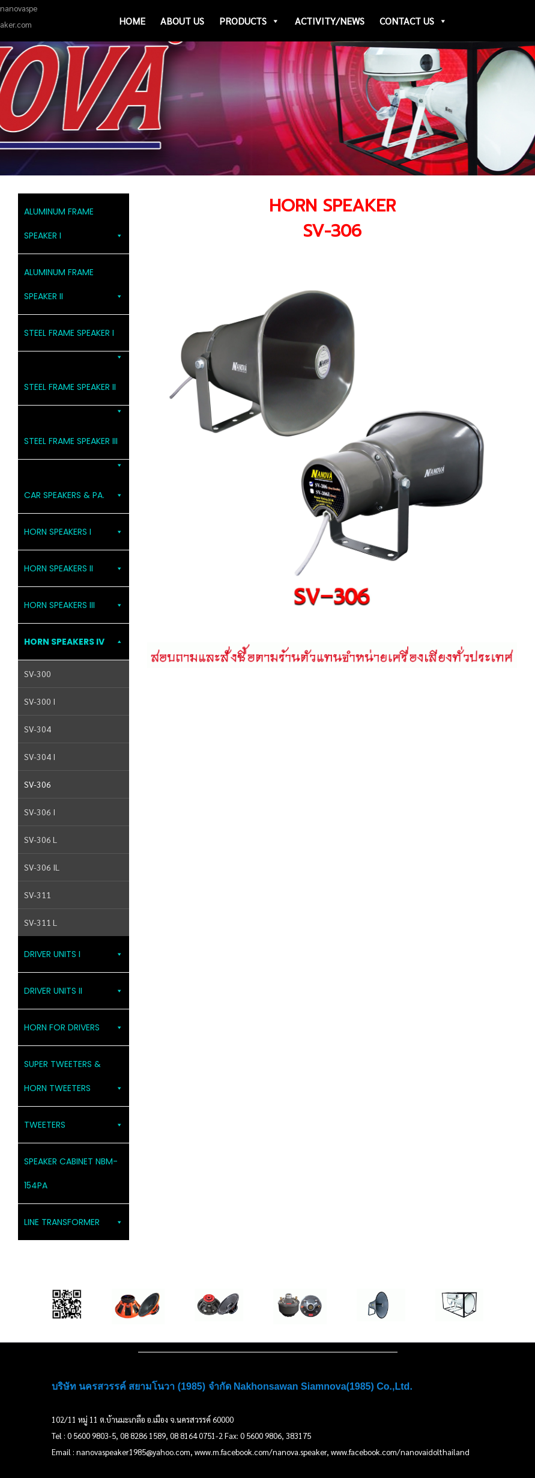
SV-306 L (40, 839)
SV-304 (37, 728)
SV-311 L (40, 922)
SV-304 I (39, 756)
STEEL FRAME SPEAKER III (73, 447)
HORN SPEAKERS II (73, 568)
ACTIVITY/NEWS (329, 20)
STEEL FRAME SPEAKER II (73, 393)
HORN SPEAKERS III (73, 605)
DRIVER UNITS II (73, 991)
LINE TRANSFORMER (73, 1222)
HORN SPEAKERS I (73, 532)
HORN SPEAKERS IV (73, 642)
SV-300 (37, 673)
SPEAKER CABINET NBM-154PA (71, 1173)
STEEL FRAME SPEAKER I (73, 339)
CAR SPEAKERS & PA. (73, 495)
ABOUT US (182, 20)
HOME (132, 20)
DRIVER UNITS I (73, 954)
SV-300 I (39, 701)
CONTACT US (413, 21)
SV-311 (37, 894)
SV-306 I (39, 811)
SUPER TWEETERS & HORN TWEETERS (73, 1079)
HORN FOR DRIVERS (73, 1027)
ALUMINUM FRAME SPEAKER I (73, 226)
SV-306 (37, 784)
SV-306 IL (41, 867)
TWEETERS (73, 1125)
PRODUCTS (249, 21)
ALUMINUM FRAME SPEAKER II (73, 287)
